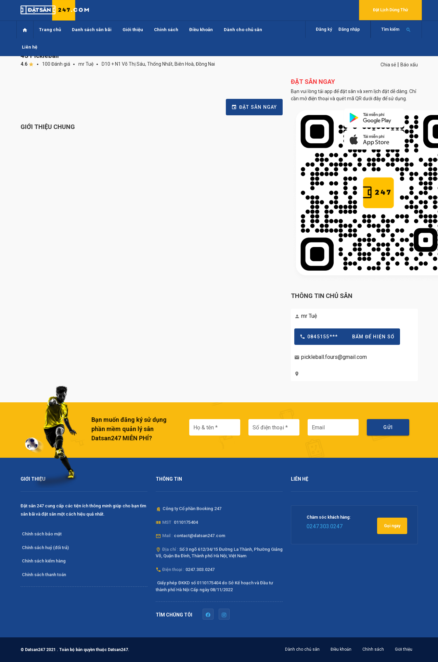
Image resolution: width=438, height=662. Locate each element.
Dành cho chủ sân (243, 29)
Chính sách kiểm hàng (44, 560)
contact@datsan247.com (199, 535)
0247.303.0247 (200, 569)
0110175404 (186, 522)
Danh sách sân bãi (92, 29)
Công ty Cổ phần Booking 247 (192, 508)
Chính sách (166, 29)
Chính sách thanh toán (44, 574)
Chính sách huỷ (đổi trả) (45, 547)
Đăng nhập (349, 29)
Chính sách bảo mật (42, 533)
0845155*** (347, 336)
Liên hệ (29, 47)
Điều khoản (201, 29)
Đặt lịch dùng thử (390, 10)
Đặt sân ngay (254, 107)
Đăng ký (324, 29)
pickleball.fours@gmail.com (334, 357)
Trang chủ (50, 29)
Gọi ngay (392, 525)
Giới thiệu (133, 29)
